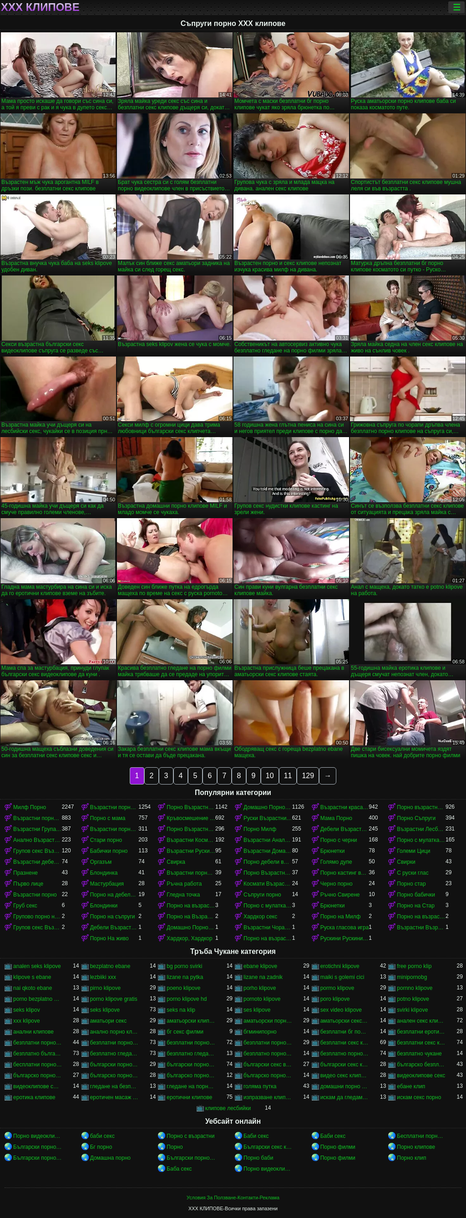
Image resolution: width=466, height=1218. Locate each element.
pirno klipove (105, 988)
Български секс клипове (267, 1147)
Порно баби (258, 1158)
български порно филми (191, 1064)
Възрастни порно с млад (114, 807)
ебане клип (411, 1086)
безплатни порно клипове (114, 1043)
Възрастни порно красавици (114, 829)
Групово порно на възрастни (37, 916)
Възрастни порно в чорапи (37, 818)
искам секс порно (419, 1097)
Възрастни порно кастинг (191, 873)
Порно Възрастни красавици (191, 807)
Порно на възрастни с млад (191, 905)
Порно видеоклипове (37, 1136)
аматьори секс (108, 1021)
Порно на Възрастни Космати (191, 916)
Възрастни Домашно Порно (267, 851)
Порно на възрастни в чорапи (267, 938)
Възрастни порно (35, 895)
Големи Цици (413, 851)
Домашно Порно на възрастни (191, 927)
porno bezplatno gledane (37, 999)
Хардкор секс (260, 916)
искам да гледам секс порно (344, 1097)
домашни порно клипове (344, 1086)
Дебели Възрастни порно (344, 829)
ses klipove (256, 1010)
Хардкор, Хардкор (189, 938)
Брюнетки (332, 851)
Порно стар (411, 884)
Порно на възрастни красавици (421, 916)
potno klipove (413, 999)
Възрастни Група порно (37, 829)
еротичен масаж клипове (114, 1097)
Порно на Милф (340, 916)
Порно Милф (259, 829)
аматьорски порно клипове (267, 1021)
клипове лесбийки (228, 1108)
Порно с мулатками (421, 840)
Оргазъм (101, 862)
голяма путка (259, 1086)
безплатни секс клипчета (421, 1043)
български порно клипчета (114, 1064)
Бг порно (101, 1147)
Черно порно (336, 884)
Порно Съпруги (416, 818)
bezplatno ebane (110, 966)
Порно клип (411, 1158)
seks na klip (181, 1010)
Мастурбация (107, 884)
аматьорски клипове (191, 1021)
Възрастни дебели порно (37, 862)
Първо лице (28, 884)
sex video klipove (341, 1010)
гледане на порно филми (191, 1086)
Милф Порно (29, 807)
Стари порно (106, 840)
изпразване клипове (267, 1097)
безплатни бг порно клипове (344, 1032)
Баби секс (256, 1136)
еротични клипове (189, 1097)
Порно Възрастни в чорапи (191, 829)
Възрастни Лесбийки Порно (421, 829)
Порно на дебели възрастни (114, 895)
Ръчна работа (184, 884)
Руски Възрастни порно (267, 818)
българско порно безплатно (37, 1075)
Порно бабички (416, 895)
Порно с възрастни (190, 1136)
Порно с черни (338, 840)
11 (288, 776)
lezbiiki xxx (103, 977)
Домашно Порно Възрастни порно (267, 807)
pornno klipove (414, 988)
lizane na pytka (185, 977)
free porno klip (414, 966)
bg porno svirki (184, 966)
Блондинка (104, 873)
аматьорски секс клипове (344, 1021)
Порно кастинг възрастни (344, 873)
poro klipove (335, 999)
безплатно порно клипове (344, 1053)
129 (308, 776)
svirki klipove (412, 1010)
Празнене (25, 873)
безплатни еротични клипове (421, 1032)
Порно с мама (108, 818)
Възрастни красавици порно (344, 807)
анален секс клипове (421, 1021)
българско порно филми (267, 1075)
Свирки (406, 862)
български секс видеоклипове (267, 1064)
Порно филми (337, 1147)
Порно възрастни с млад (421, 807)
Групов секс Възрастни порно (37, 851)
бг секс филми (185, 1032)
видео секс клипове (344, 1075)
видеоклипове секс (421, 1075)
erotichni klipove (340, 966)
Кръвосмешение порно (191, 818)
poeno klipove (183, 988)
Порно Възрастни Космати (267, 873)
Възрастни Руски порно (191, 851)
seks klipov (26, 1010)
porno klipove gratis (113, 999)
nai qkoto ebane (32, 988)
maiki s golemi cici (342, 977)
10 (270, 776)
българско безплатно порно (421, 1064)
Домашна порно (110, 1158)
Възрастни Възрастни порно (421, 927)
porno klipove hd (187, 999)
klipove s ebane (32, 977)
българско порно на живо (191, 1075)
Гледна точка (183, 895)
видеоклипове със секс (37, 1086)
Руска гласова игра (344, 927)
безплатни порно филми (191, 1043)
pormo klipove (337, 988)
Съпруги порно (262, 895)
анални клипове (33, 1032)
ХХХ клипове (40, 7)
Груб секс (25, 905)
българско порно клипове (114, 1075)
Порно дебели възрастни (267, 862)
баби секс (102, 1136)
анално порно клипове (114, 1032)
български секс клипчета (344, 1064)
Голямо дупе (336, 862)
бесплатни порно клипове (37, 1064)
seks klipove (105, 1010)
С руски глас (412, 873)
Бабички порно (109, 851)
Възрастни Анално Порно (267, 840)
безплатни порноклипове (267, 1043)
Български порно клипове (37, 1147)
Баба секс (179, 1169)
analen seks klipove (37, 966)
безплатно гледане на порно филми (191, 1053)
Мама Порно (336, 818)
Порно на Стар (416, 905)
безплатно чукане (419, 1053)
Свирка (176, 862)
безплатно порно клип (267, 1053)
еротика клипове (34, 1097)
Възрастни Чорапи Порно (267, 927)
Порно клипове (416, 1147)
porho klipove (259, 988)
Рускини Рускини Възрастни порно (344, 938)
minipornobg (412, 977)
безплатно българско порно (37, 1053)
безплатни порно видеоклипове (37, 1043)
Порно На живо (109, 938)
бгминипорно (260, 1032)
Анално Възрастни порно (37, 840)
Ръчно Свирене (340, 895)
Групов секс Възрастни (37, 927)
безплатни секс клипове (344, 1043)
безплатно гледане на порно (114, 1053)
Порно (174, 1147)
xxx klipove (26, 1021)
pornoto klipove (261, 999)
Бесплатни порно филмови (421, 1136)
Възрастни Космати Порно (191, 840)
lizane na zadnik (263, 977)
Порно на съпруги (112, 916)
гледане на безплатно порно (114, 1086)
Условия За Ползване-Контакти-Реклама (233, 1197)
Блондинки (103, 905)
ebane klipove (260, 966)
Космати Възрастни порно (267, 884)
